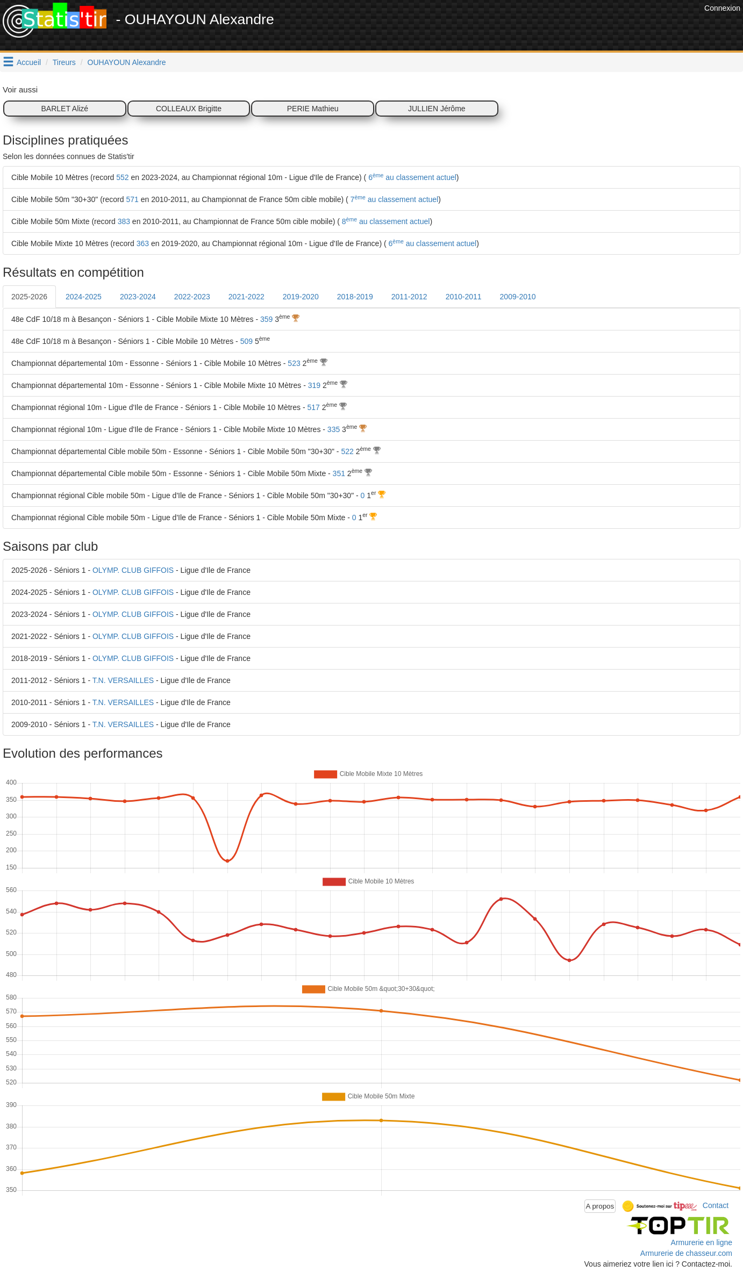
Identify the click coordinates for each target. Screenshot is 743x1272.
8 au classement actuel (385, 221)
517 (314, 407)
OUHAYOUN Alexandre (127, 62)
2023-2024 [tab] (138, 296)
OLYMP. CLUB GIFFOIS (133, 570)
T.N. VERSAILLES (123, 680)
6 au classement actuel (411, 177)
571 (132, 199)
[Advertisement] (506, 27)
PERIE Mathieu (313, 108)
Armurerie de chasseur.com (686, 1253)
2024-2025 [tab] (84, 296)
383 (124, 221)
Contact (715, 1205)
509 (246, 341)
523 (294, 363)
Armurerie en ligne (701, 1242)
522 (347, 451)
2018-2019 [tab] (355, 296)
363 (143, 243)
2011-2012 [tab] (409, 296)
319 (314, 385)
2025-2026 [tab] (29, 296)
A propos (600, 1206)
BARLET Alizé (64, 108)
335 (333, 429)
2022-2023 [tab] (192, 296)
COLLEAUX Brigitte (189, 108)
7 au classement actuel (393, 199)
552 (122, 177)
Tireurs (64, 62)
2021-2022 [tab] (246, 296)
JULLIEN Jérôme (437, 108)
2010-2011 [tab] (464, 296)
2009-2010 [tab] (518, 296)
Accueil (29, 62)
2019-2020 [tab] (301, 296)
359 (266, 319)
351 (339, 473)
